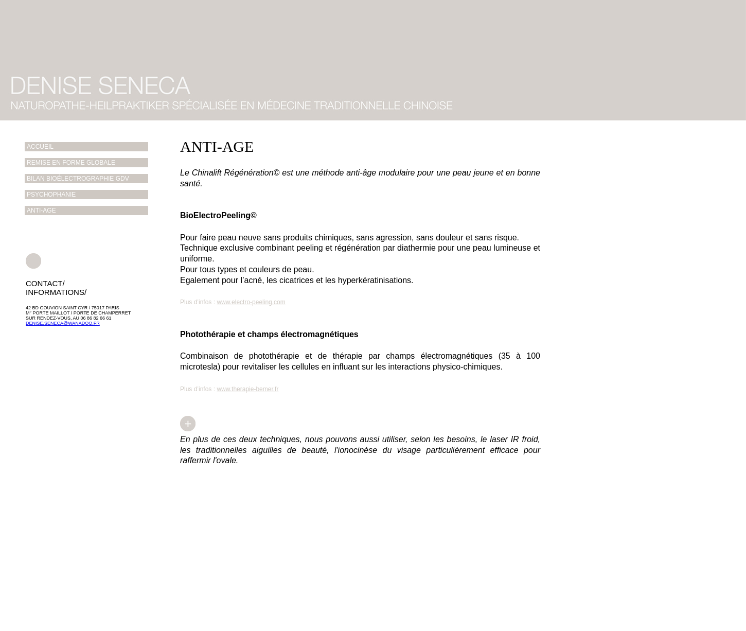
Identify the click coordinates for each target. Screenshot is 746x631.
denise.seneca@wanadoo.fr (63, 323)
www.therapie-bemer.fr (247, 389)
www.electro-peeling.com (251, 302)
